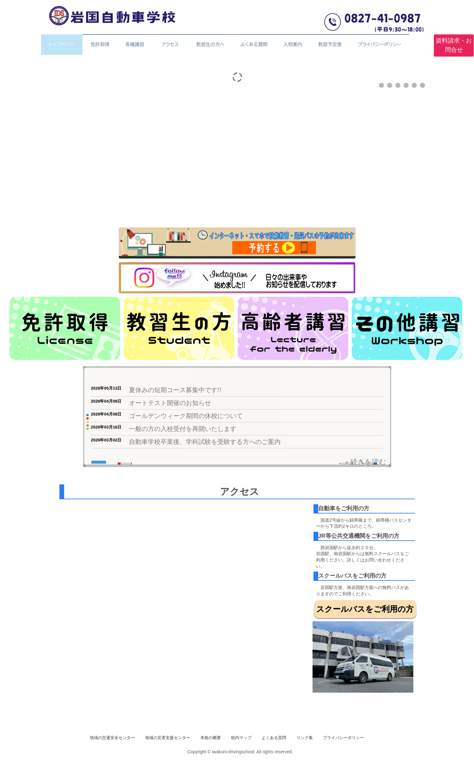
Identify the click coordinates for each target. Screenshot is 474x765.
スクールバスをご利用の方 (365, 608)
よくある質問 (253, 44)
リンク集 (304, 737)
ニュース (104, 373)
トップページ (62, 44)
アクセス (171, 44)
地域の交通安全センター (112, 737)
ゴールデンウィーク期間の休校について (186, 415)
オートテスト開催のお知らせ (170, 402)
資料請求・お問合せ (454, 45)
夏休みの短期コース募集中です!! (175, 389)
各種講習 (134, 44)
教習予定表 (330, 44)
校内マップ (241, 737)
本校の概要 (210, 737)
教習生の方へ (210, 44)
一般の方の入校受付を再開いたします (182, 428)
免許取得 (99, 44)
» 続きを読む (365, 462)
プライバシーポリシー (379, 44)
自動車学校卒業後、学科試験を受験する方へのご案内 (205, 441)
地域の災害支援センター (167, 737)
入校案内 (292, 44)
